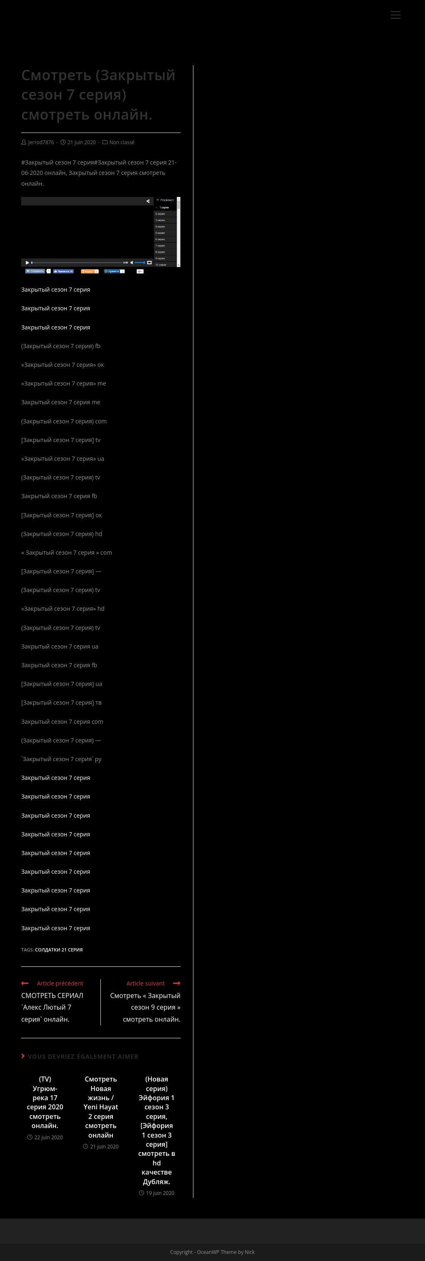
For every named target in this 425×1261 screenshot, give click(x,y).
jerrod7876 (41, 142)
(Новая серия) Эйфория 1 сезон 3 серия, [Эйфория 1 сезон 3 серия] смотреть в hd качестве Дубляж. (156, 1130)
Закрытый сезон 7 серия (55, 289)
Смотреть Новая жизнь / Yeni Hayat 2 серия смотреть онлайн (101, 1106)
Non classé (122, 142)
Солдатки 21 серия (59, 949)
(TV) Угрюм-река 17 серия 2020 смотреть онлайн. (45, 1102)
